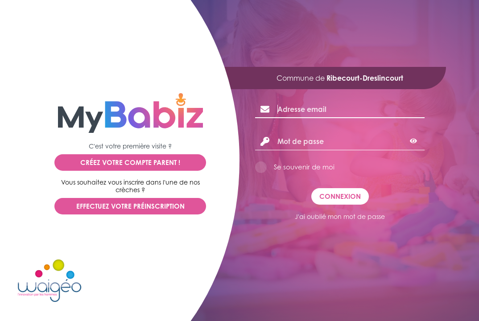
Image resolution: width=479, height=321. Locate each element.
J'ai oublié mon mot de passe (340, 216)
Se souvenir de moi (304, 167)
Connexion (340, 196)
